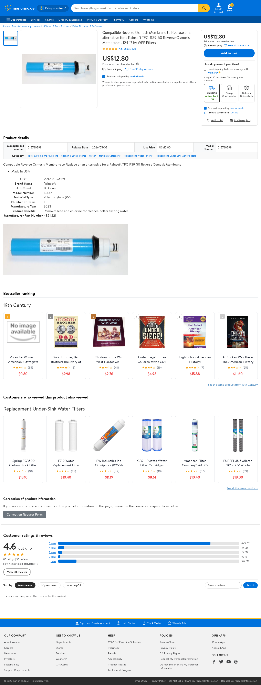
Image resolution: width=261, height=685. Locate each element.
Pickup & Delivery (97, 19)
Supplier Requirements (17, 670)
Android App (219, 648)
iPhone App (218, 642)
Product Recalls (117, 664)
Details (234, 112)
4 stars (52, 547)
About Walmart (13, 642)
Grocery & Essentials (70, 19)
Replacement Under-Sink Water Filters (175, 155)
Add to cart (229, 53)
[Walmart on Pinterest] (236, 662)
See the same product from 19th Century (233, 384)
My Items (148, 19)
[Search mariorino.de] (134, 8)
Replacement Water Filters (137, 155)
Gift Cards (62, 664)
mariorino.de (137, 76)
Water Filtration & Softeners (87, 26)
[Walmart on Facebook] (214, 662)
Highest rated (49, 585)
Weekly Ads (177, 623)
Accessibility (115, 659)
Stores (59, 648)
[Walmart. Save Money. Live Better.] (19, 8)
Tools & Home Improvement (27, 26)
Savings (49, 19)
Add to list (215, 120)
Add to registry (240, 120)
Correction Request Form (25, 514)
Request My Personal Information (179, 659)
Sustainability (11, 664)
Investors (9, 659)
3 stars (52, 552)
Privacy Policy (168, 648)
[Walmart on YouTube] (228, 662)
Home (6, 26)
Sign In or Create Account (92, 623)
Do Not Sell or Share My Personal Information (193, 681)
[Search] (204, 8)
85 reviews (130, 48)
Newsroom (10, 653)
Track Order (151, 623)
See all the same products (242, 488)
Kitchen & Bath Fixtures (56, 26)
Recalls (112, 653)
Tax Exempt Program (120, 670)
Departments (16, 19)
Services (35, 19)
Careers (133, 19)
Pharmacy (118, 19)
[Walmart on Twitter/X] (221, 662)
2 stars (52, 556)
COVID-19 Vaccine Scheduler (125, 642)
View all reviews (17, 572)
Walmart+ (61, 659)
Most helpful (73, 585)
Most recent (25, 585)
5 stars (52, 543)
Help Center (126, 623)
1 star (53, 561)
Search (250, 585)
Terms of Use (167, 642)
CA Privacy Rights (170, 653)
